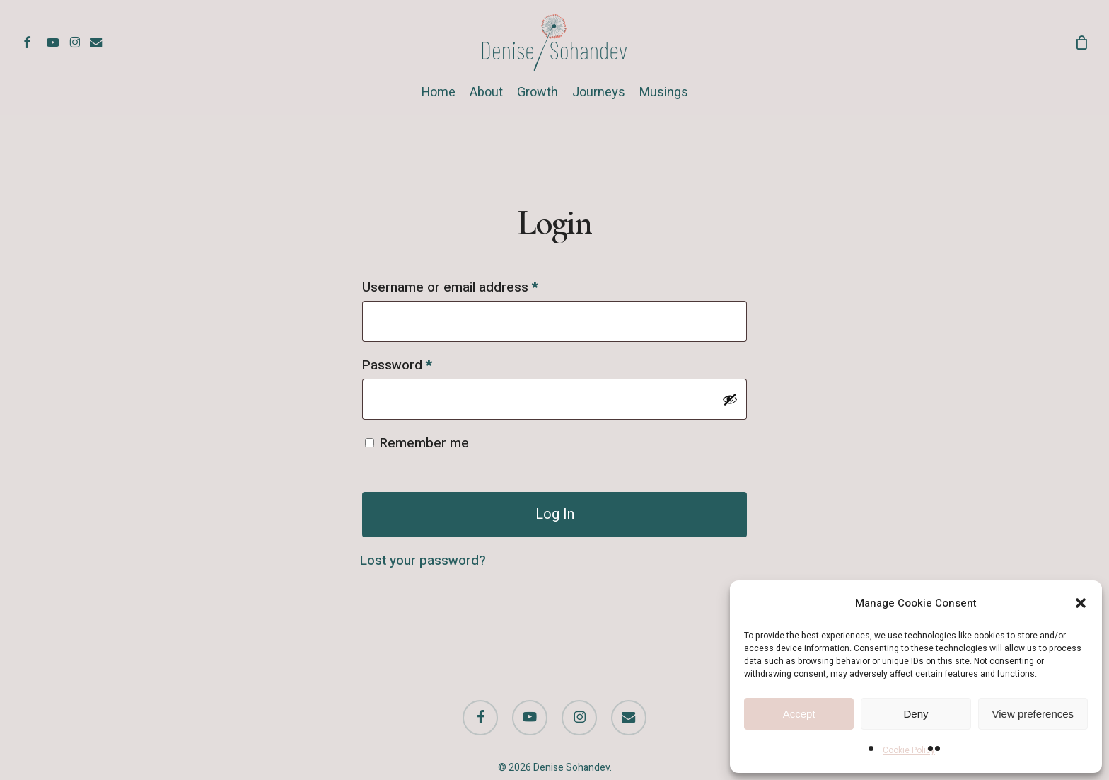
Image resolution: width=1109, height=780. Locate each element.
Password (423, 363)
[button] (1081, 603)
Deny (915, 714)
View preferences (1033, 714)
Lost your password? (423, 560)
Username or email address (476, 285)
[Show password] (730, 399)
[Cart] (1081, 42)
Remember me (424, 443)
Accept (799, 714)
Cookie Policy (909, 750)
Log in (554, 514)
